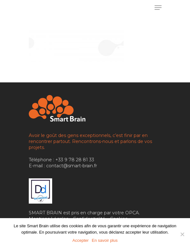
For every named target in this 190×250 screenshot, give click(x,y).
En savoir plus (105, 240)
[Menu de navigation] (158, 7)
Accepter (80, 240)
